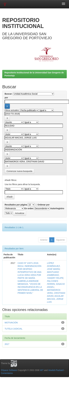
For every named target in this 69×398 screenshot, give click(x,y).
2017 (7, 344)
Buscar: (8, 94)
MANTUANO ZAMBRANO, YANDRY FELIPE (55, 275)
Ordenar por (43, 204)
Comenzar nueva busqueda (19, 171)
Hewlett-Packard (56, 370)
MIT (42, 370)
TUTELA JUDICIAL (13, 329)
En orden (28, 208)
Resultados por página (16, 204)
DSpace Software (9, 370)
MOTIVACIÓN (11, 322)
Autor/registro (57, 208)
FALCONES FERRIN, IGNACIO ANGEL (56, 284)
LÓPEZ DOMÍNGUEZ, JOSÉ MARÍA (53, 266)
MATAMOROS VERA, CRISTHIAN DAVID (56, 293)
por (6, 97)
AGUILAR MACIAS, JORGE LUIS (55, 299)
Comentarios (7, 373)
